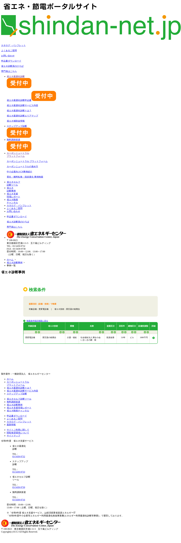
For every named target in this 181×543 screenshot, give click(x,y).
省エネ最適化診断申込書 (31, 100)
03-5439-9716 (18, 500)
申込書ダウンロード (11, 61)
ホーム (10, 259)
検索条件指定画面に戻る (37, 321)
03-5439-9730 (18, 487)
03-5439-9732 (18, 456)
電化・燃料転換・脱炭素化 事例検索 (25, 177)
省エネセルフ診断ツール (19, 399)
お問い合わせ (8, 56)
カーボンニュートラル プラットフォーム (27, 161)
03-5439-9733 (18, 472)
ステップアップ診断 (17, 394)
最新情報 (11, 424)
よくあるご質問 (9, 50)
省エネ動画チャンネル (18, 410)
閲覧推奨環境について (18, 433)
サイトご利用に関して (18, 430)
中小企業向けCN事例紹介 (19, 171)
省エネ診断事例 (14, 262)
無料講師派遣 (13, 402)
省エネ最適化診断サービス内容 (22, 105)
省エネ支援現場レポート (19, 408)
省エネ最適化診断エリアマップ (22, 116)
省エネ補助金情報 (16, 121)
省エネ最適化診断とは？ (19, 110)
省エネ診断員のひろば (12, 66)
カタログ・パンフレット (13, 45)
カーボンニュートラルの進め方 (22, 166)
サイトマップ (13, 435)
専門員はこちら (9, 71)
